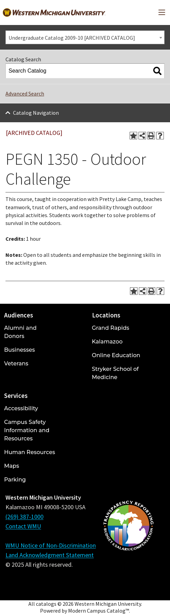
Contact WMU (23, 526)
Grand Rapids (110, 328)
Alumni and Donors (20, 332)
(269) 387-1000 (24, 517)
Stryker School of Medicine (115, 373)
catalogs (46, 603)
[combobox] (85, 37)
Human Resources (29, 452)
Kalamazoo (107, 341)
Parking (15, 479)
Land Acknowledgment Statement (49, 555)
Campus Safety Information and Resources (26, 430)
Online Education (116, 355)
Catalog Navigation (36, 112)
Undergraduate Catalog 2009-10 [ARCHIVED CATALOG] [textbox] (72, 37)
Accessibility (21, 408)
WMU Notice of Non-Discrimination (50, 545)
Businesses (19, 350)
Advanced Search (24, 93)
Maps (11, 466)
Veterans (16, 363)
